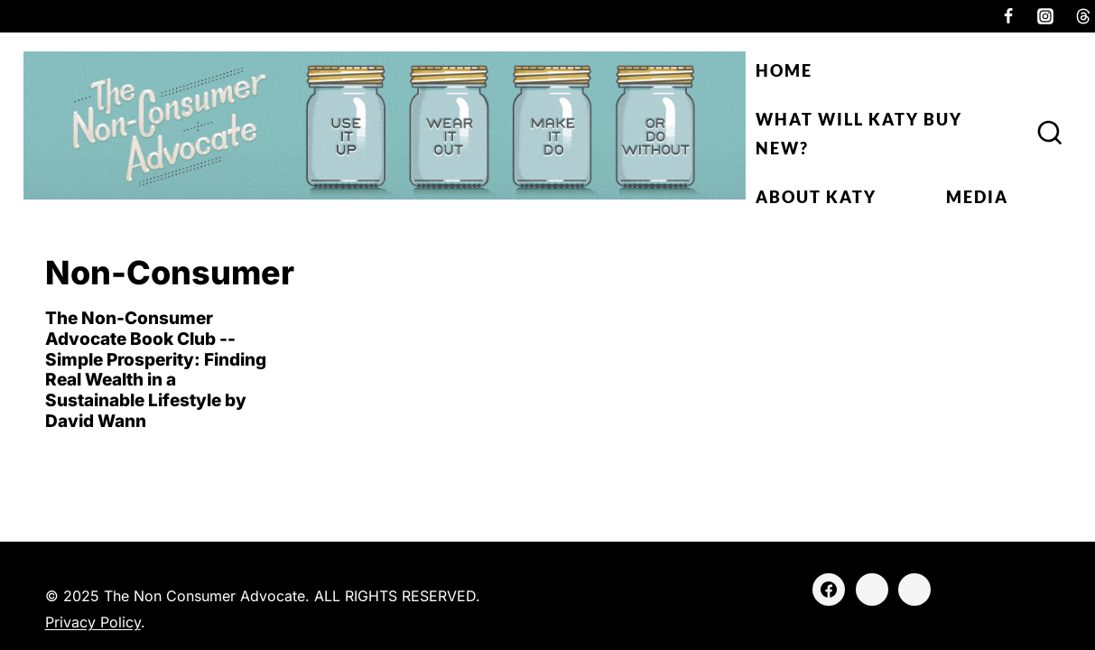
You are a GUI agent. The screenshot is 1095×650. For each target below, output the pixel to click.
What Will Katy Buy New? (859, 133)
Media (977, 197)
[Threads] (914, 589)
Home (784, 70)
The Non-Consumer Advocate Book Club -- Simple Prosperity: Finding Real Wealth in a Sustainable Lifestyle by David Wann (155, 370)
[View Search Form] (1049, 133)
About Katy (816, 197)
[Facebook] (1008, 16)
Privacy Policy (93, 622)
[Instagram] (1045, 16)
